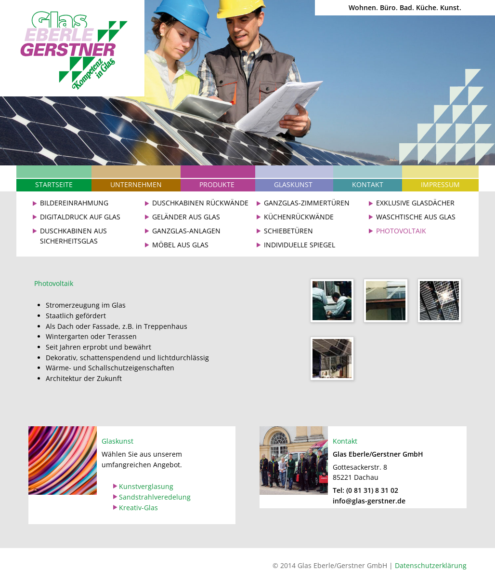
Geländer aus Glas (186, 216)
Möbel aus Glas (180, 244)
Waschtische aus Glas (416, 216)
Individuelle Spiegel (299, 244)
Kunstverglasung (146, 486)
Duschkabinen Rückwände (200, 202)
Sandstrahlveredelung (155, 497)
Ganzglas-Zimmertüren (307, 202)
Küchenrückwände (299, 216)
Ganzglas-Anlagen (186, 230)
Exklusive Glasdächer (415, 202)
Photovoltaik (401, 230)
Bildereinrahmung (74, 202)
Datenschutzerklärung (431, 565)
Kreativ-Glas (138, 507)
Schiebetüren (288, 230)
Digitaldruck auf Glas (80, 216)
